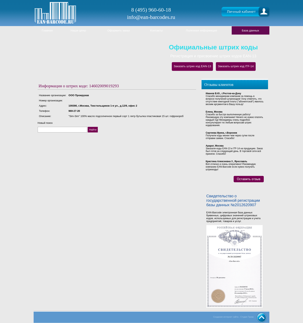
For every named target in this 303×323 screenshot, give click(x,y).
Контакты (156, 30)
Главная (47, 30)
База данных (250, 30)
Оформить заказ (118, 30)
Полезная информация (201, 30)
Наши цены (78, 30)
